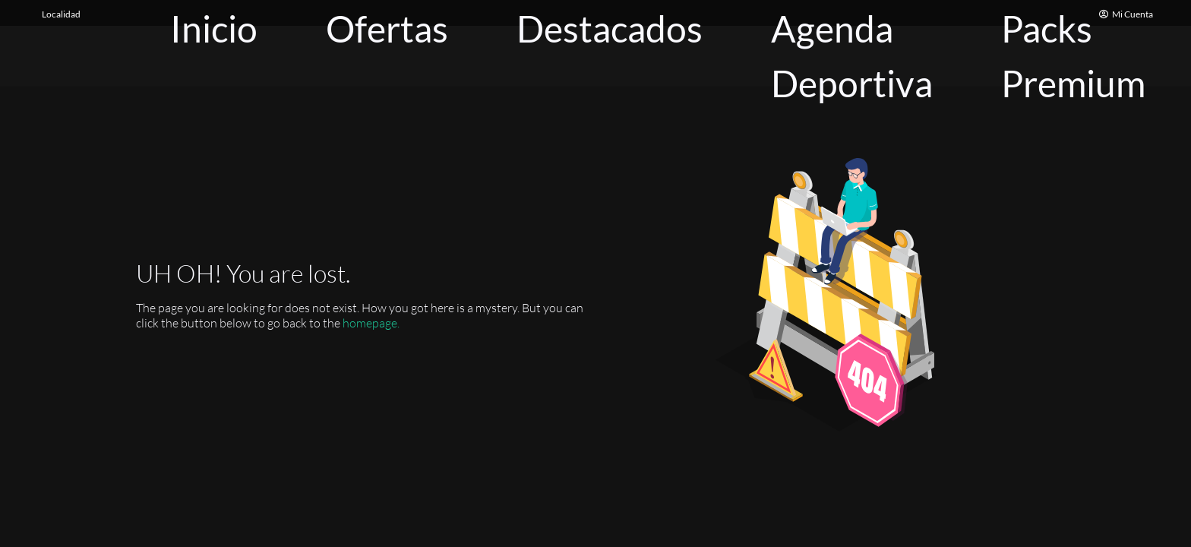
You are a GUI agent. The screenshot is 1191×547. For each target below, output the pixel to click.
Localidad (61, 14)
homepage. (371, 322)
